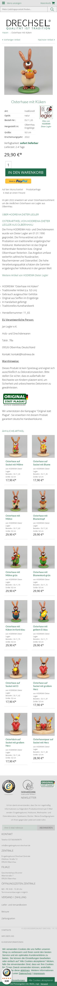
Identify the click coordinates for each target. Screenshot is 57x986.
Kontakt (5, 960)
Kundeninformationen (12, 942)
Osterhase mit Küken (21, 32)
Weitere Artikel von (25, 275)
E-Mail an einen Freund (14, 192)
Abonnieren (46, 827)
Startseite (6, 930)
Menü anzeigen (14, 3)
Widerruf (6, 954)
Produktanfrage (33, 189)
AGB (3, 948)
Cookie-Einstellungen (12, 972)
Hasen (5, 32)
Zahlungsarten (8, 918)
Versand (44, 984)
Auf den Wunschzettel (12, 189)
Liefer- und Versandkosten (14, 904)
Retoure (5, 911)
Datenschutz (8, 966)
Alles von (46, 124)
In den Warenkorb (25, 172)
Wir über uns (8, 936)
